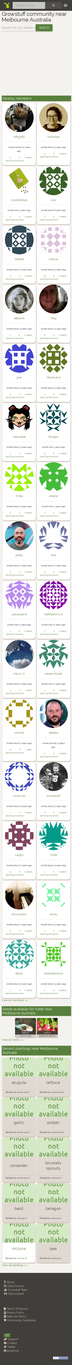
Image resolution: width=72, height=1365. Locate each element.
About (9, 1282)
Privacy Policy (14, 1312)
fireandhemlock (53, 973)
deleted (19, 259)
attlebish (19, 318)
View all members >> (15, 1000)
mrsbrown (19, 795)
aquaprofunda (53, 673)
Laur (53, 200)
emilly (53, 914)
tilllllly (19, 973)
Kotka (19, 496)
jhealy (19, 555)
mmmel (19, 732)
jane (19, 377)
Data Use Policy (15, 1316)
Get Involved (14, 1293)
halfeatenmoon (53, 614)
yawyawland (19, 614)
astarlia (53, 496)
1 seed (28, 690)
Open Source (14, 1286)
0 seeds (28, 157)
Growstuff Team (16, 1289)
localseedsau (19, 200)
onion (25, 1032)
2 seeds (62, 276)
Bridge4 (53, 436)
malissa (53, 259)
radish (47, 1032)
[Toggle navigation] (65, 5)
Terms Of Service (16, 1308)
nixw (53, 555)
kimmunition (19, 914)
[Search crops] (29, 5)
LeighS (19, 854)
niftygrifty (19, 136)
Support (11, 1339)
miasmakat (19, 436)
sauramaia (53, 136)
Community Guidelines (20, 1320)
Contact (10, 1343)
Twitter (9, 1346)
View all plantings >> (14, 1265)
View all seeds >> (12, 1039)
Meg (53, 318)
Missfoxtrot (53, 377)
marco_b (19, 673)
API (7, 1335)
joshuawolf (53, 795)
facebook (11, 1350)
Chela (53, 854)
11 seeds (62, 453)
